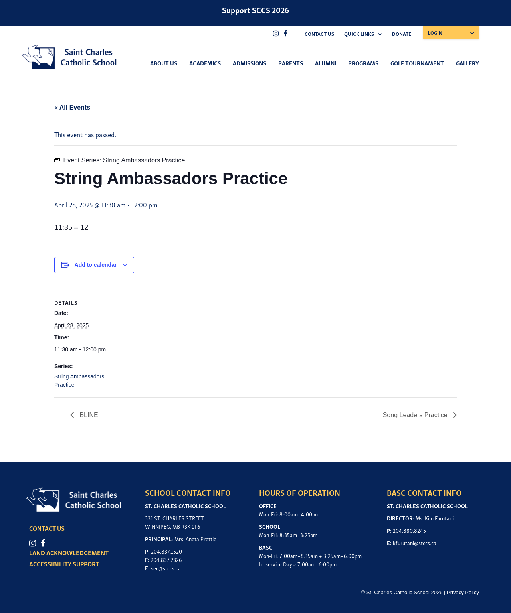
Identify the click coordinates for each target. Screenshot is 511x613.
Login (435, 32)
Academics (205, 62)
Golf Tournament (417, 62)
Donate (401, 34)
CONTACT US (47, 528)
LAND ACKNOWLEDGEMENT (69, 552)
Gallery (467, 62)
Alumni (325, 62)
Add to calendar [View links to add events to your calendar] (96, 265)
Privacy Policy (463, 592)
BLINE (88, 415)
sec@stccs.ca (166, 567)
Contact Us (319, 34)
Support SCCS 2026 (255, 9)
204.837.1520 (166, 551)
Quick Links (359, 34)
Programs (363, 62)
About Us (163, 62)
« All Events (72, 107)
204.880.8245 (409, 530)
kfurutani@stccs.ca (414, 542)
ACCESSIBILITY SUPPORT (65, 563)
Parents (290, 62)
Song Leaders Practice (416, 415)
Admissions (249, 62)
